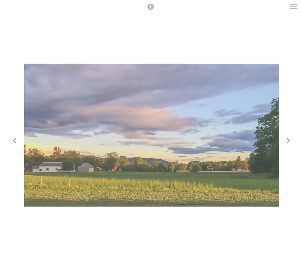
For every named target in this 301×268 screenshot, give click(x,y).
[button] (150, 10)
